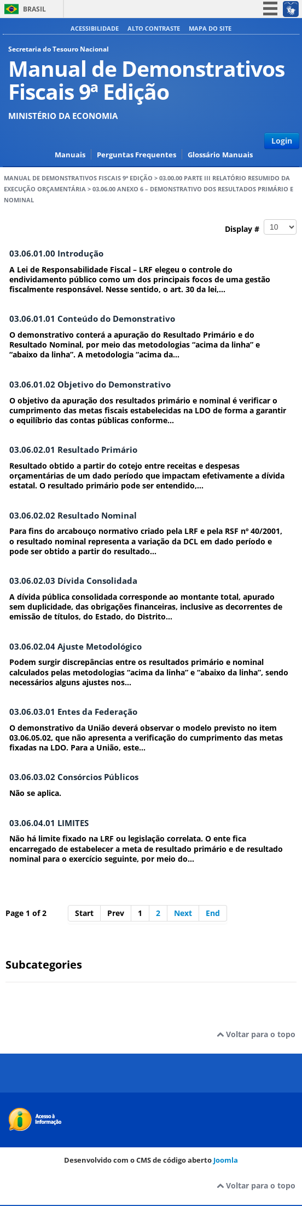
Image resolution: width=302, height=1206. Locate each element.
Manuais (70, 155)
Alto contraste (153, 28)
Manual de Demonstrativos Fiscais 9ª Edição (78, 178)
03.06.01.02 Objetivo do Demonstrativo (90, 384)
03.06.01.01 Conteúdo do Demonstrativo (92, 319)
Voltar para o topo (256, 1034)
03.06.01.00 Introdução (56, 253)
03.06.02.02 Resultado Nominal (73, 515)
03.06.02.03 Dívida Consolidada (73, 581)
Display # (261, 227)
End (213, 913)
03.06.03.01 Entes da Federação (73, 712)
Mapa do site (210, 28)
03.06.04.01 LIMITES (49, 823)
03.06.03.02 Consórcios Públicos (73, 777)
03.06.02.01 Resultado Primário (73, 450)
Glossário (204, 155)
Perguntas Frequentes (136, 155)
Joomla (225, 1160)
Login (281, 140)
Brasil (34, 9)
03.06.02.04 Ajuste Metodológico (75, 646)
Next (183, 913)
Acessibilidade (95, 28)
